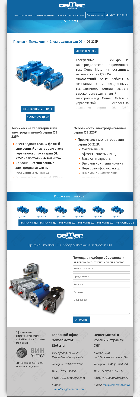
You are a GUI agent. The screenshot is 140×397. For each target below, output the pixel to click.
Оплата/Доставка (65, 15)
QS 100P (79, 216)
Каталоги (51, 15)
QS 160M (60, 216)
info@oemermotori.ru (116, 385)
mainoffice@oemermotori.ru (69, 389)
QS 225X (117, 216)
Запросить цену (38, 117)
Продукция (40, 15)
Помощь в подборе (95, 15)
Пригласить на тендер (38, 109)
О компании (28, 15)
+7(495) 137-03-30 (116, 15)
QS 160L (22, 216)
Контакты (80, 15)
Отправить (81, 319)
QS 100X (98, 216)
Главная (17, 15)
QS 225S (41, 216)
